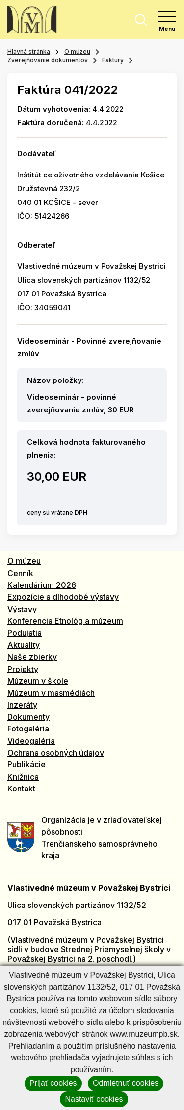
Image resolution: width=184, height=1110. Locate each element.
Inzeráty (22, 705)
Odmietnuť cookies (125, 1083)
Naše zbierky (32, 657)
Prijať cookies (53, 1083)
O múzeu (77, 51)
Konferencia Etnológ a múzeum (65, 621)
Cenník (20, 573)
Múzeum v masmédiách (51, 693)
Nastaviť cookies (94, 1099)
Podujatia (24, 633)
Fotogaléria (28, 728)
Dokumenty (28, 717)
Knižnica (23, 777)
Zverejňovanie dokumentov (47, 60)
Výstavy (22, 609)
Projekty (22, 669)
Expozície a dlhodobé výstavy (63, 597)
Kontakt (21, 788)
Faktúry (113, 60)
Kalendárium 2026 (41, 585)
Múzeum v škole (37, 681)
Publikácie (26, 764)
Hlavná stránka (28, 51)
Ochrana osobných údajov (55, 753)
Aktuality (23, 645)
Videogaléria (31, 741)
